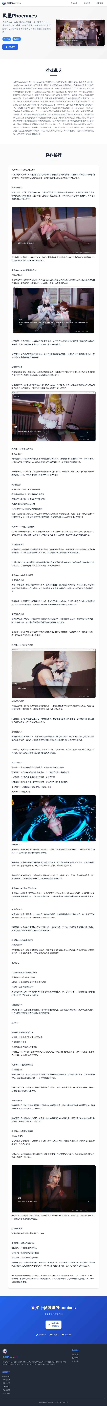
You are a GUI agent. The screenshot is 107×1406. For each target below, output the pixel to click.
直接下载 (100, 3)
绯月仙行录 (6, 1383)
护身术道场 (6, 1377)
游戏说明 (74, 3)
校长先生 (5, 1387)
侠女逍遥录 (6, 1390)
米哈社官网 (6, 1380)
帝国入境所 (6, 1393)
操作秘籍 (87, 3)
